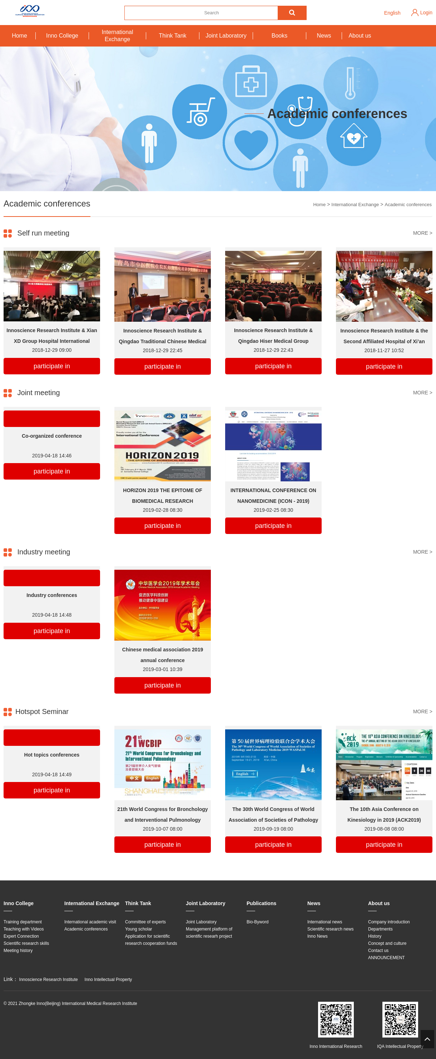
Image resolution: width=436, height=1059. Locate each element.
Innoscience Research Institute (48, 979)
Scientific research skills (26, 943)
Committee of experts (145, 921)
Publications (261, 903)
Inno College (62, 36)
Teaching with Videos (24, 929)
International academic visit (90, 921)
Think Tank (172, 36)
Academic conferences (408, 204)
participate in (52, 366)
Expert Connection (21, 936)
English (392, 13)
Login (426, 12)
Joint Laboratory (226, 36)
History (374, 936)
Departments (380, 929)
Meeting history (18, 950)
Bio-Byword (257, 921)
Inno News (317, 936)
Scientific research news (330, 929)
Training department (23, 921)
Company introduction (389, 921)
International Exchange (117, 35)
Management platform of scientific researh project (209, 933)
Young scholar (138, 929)
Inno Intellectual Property (108, 979)
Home (19, 36)
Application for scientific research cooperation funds (151, 940)
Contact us (378, 950)
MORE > (422, 233)
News (324, 36)
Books (279, 36)
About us (359, 36)
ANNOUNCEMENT (386, 957)
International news (324, 921)
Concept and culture (387, 943)
